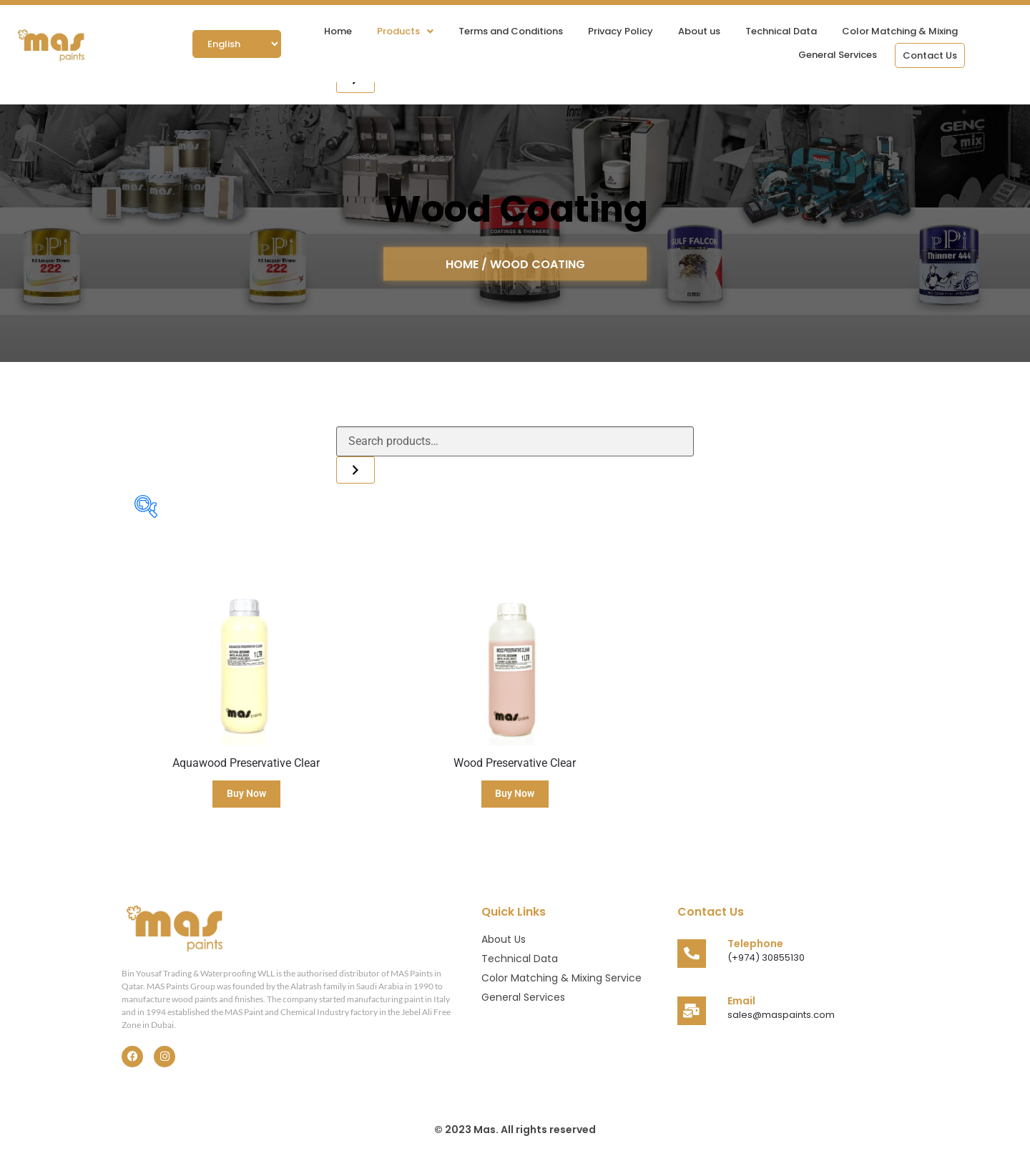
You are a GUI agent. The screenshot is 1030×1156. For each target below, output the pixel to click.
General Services (837, 55)
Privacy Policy (620, 31)
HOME (463, 263)
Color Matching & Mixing (900, 31)
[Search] (355, 470)
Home (338, 31)
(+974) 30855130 (766, 957)
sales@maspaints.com (781, 1015)
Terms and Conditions (510, 31)
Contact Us (930, 55)
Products (405, 31)
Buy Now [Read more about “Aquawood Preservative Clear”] (246, 793)
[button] (405, 31)
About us (699, 31)
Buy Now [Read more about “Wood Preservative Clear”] (514, 793)
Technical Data (781, 31)
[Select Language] (236, 44)
